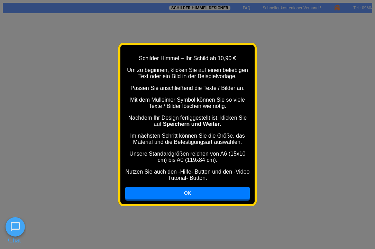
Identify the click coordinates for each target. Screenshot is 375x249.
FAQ (246, 8)
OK (187, 193)
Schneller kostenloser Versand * (292, 8)
